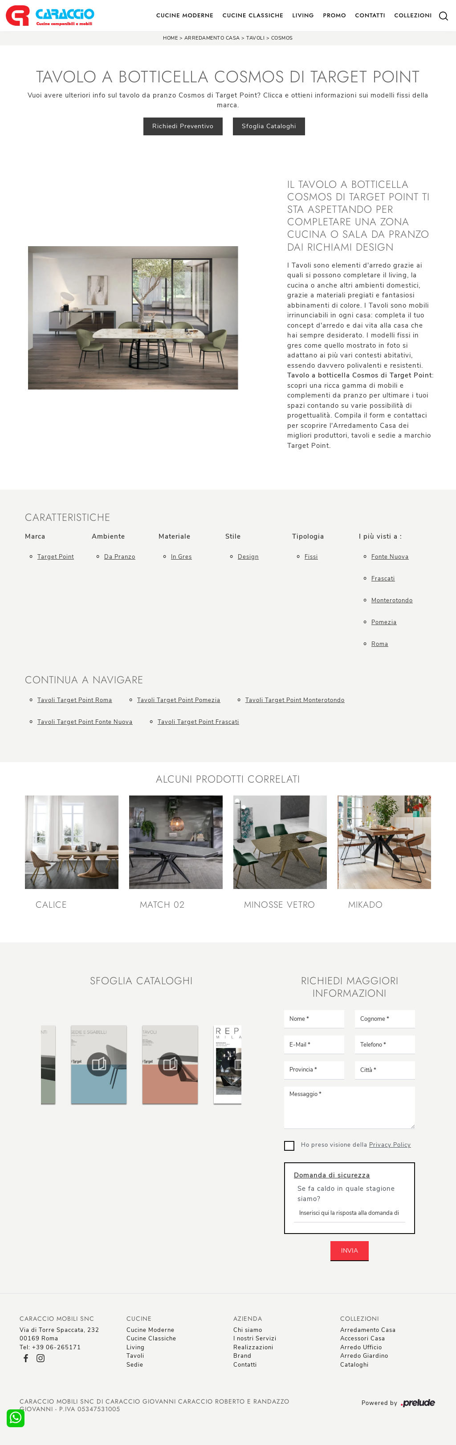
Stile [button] (233, 536)
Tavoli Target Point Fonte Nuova (85, 722)
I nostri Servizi (255, 1339)
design (248, 557)
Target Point (55, 557)
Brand (242, 1356)
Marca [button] (35, 536)
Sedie (134, 1365)
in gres (181, 557)
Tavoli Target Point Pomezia (178, 700)
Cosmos (282, 38)
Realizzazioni (253, 1348)
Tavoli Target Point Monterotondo (295, 700)
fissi (311, 557)
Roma (379, 644)
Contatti (370, 15)
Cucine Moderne (185, 15)
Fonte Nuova (390, 557)
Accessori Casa (362, 1339)
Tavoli (255, 38)
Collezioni (413, 15)
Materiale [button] (175, 536)
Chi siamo (247, 1330)
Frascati (383, 579)
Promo (334, 15)
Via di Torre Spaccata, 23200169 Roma (59, 1334)
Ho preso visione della (356, 1145)
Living (303, 15)
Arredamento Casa (212, 38)
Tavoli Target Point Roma (74, 700)
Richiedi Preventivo (183, 126)
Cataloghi (354, 1365)
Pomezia (384, 622)
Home (170, 38)
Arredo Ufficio (361, 1348)
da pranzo (119, 557)
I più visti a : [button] (380, 536)
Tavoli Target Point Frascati (198, 722)
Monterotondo (392, 601)
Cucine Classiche (253, 15)
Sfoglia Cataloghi (269, 126)
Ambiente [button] (108, 536)
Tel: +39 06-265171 (50, 1348)
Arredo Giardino (364, 1356)
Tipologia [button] (308, 536)
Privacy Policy (390, 1145)
